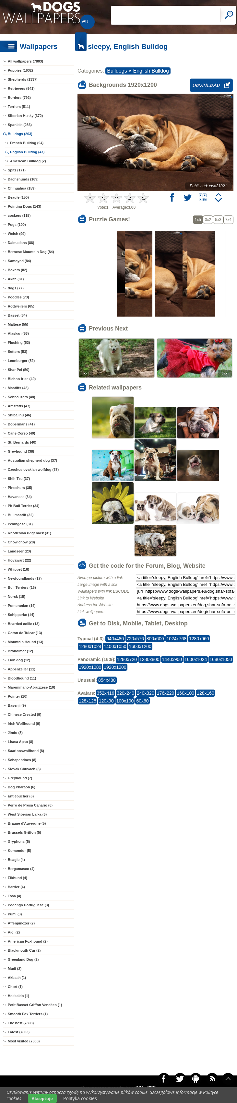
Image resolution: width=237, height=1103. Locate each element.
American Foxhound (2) (28, 941)
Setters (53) (17, 352)
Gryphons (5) (19, 841)
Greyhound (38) (21, 451)
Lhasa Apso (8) (20, 742)
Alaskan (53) (18, 333)
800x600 (155, 638)
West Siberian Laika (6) (27, 814)
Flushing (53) (19, 342)
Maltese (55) (18, 324)
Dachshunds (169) (23, 179)
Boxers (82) (17, 270)
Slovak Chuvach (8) (24, 769)
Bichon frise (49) (22, 379)
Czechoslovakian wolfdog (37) (33, 469)
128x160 (205, 693)
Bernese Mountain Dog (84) (31, 252)
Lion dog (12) (19, 660)
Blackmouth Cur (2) (24, 950)
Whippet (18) (18, 569)
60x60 (142, 700)
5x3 (218, 219)
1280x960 (199, 638)
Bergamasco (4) (21, 869)
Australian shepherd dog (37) (32, 460)
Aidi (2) (14, 932)
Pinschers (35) (20, 488)
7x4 (228, 219)
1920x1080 (90, 667)
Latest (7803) (19, 1032)
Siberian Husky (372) (25, 116)
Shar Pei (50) (19, 370)
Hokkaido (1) (18, 996)
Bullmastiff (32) (20, 515)
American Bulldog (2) (28, 161)
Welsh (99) (17, 234)
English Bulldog (151, 71)
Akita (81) (16, 279)
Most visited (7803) (24, 1041)
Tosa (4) (14, 896)
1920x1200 (115, 667)
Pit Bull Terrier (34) (24, 506)
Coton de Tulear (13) (25, 633)
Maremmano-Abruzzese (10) (31, 687)
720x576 (135, 638)
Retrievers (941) (21, 88)
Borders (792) (19, 97)
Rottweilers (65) (21, 306)
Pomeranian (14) (22, 606)
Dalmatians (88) (21, 243)
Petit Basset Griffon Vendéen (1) (35, 1005)
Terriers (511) (19, 107)
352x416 (105, 693)
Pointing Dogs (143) (24, 206)
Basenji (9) (17, 705)
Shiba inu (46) (19, 415)
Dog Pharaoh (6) (21, 787)
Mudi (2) (14, 968)
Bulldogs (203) (20, 134)
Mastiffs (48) (18, 388)
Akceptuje (42, 1098)
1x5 (198, 219)
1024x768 (176, 638)
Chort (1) (15, 987)
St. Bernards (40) (22, 442)
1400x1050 (115, 646)
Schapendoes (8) (22, 760)
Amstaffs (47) (19, 406)
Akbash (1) (17, 978)
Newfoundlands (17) (25, 578)
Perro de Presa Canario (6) (30, 805)
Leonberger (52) (21, 361)
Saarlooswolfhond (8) (26, 751)
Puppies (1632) (20, 70)
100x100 (125, 700)
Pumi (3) (15, 914)
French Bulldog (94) (26, 143)
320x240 (125, 693)
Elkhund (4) (17, 878)
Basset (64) (17, 315)
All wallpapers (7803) (25, 61)
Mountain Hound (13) (25, 642)
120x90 (106, 700)
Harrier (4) (16, 887)
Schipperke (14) (21, 615)
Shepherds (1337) (23, 79)
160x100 (185, 693)
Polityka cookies (80, 1098)
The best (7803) (21, 1023)
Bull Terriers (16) (22, 587)
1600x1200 (140, 646)
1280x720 (127, 659)
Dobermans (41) (21, 424)
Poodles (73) (18, 297)
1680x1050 (220, 659)
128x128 (87, 700)
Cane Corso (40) (21, 433)
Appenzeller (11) (21, 669)
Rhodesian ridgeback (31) (29, 533)
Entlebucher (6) (21, 796)
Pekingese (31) (20, 524)
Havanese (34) (20, 497)
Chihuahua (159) (22, 188)
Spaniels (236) (20, 125)
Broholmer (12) (20, 651)
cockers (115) (19, 215)
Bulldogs (117, 71)
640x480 (115, 638)
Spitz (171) (17, 170)
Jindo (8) (15, 733)
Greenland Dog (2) (23, 959)
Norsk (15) (16, 596)
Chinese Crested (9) (24, 714)
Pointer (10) (18, 696)
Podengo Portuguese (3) (28, 905)
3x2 (208, 219)
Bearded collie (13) (24, 624)
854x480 (107, 680)
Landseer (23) (19, 551)
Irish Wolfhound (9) (24, 724)
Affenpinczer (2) (21, 923)
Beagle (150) (18, 197)
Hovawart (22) (19, 560)
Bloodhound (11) (22, 678)
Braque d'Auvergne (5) (27, 823)
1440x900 (172, 659)
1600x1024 (195, 659)
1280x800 (149, 659)
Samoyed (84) (19, 261)
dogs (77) (16, 288)
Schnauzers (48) (21, 397)
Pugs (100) (17, 224)
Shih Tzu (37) (19, 479)
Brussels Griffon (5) (24, 832)
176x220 (165, 693)
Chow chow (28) (21, 542)
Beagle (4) (16, 860)
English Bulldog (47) (27, 152)
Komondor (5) (19, 851)
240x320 (145, 693)
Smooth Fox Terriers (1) (28, 1014)
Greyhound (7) (20, 778)
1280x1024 (90, 646)
